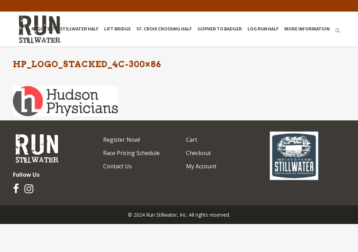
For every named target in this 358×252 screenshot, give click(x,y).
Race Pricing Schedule (131, 153)
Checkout (198, 153)
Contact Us (117, 166)
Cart (191, 140)
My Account (201, 166)
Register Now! (121, 140)
